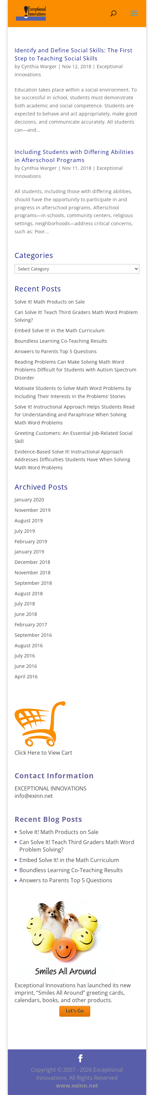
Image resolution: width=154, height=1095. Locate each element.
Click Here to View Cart (43, 752)
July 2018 (25, 603)
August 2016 (29, 645)
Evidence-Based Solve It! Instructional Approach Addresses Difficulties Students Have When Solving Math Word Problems (72, 459)
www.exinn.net (77, 1085)
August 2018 (29, 593)
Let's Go (75, 1011)
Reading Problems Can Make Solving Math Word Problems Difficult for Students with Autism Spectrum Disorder (75, 370)
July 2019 (25, 531)
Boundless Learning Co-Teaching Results (61, 341)
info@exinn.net (34, 796)
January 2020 (29, 499)
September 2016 (33, 635)
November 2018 (33, 572)
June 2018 (26, 614)
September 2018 (33, 583)
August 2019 (29, 520)
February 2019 (31, 541)
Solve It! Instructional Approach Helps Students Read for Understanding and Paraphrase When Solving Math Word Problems (75, 414)
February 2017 (31, 624)
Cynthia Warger (39, 66)
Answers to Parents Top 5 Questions (56, 351)
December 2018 (32, 562)
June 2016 (26, 666)
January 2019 (29, 551)
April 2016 (26, 676)
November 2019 (33, 510)
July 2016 (25, 655)
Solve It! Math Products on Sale (50, 301)
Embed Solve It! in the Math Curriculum (59, 330)
